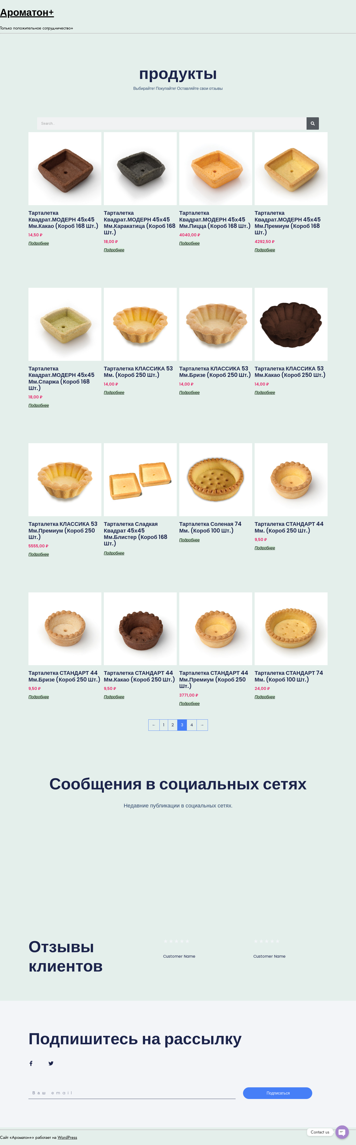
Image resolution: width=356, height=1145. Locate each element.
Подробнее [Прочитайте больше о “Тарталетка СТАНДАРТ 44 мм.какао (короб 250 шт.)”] (114, 697)
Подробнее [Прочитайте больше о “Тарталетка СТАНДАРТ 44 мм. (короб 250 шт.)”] (265, 548)
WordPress (67, 1138)
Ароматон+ (27, 12)
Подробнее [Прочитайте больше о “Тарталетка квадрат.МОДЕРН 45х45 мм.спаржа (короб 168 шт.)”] (38, 406)
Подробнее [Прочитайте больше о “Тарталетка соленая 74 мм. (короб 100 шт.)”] (189, 540)
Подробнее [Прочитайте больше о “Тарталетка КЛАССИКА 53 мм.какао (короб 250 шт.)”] (265, 393)
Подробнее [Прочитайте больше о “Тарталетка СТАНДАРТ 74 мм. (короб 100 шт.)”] (265, 697)
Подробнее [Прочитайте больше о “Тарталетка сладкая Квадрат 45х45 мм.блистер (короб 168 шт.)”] (114, 553)
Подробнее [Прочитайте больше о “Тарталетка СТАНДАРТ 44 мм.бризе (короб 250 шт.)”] (38, 697)
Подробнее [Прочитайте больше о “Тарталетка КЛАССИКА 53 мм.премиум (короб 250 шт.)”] (38, 555)
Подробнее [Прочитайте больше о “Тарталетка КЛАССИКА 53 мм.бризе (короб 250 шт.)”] (189, 393)
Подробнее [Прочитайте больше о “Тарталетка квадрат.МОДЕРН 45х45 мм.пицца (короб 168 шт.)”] (189, 243)
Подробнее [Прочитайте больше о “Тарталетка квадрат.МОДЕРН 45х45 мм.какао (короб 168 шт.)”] (38, 243)
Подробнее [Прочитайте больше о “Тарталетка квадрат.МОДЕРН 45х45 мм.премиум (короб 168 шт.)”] (265, 250)
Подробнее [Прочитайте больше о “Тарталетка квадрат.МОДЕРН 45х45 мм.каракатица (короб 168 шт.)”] (114, 250)
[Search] (313, 123)
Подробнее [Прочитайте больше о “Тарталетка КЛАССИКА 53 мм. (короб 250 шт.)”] (114, 393)
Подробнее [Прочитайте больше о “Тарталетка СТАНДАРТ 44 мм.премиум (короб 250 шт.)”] (189, 704)
